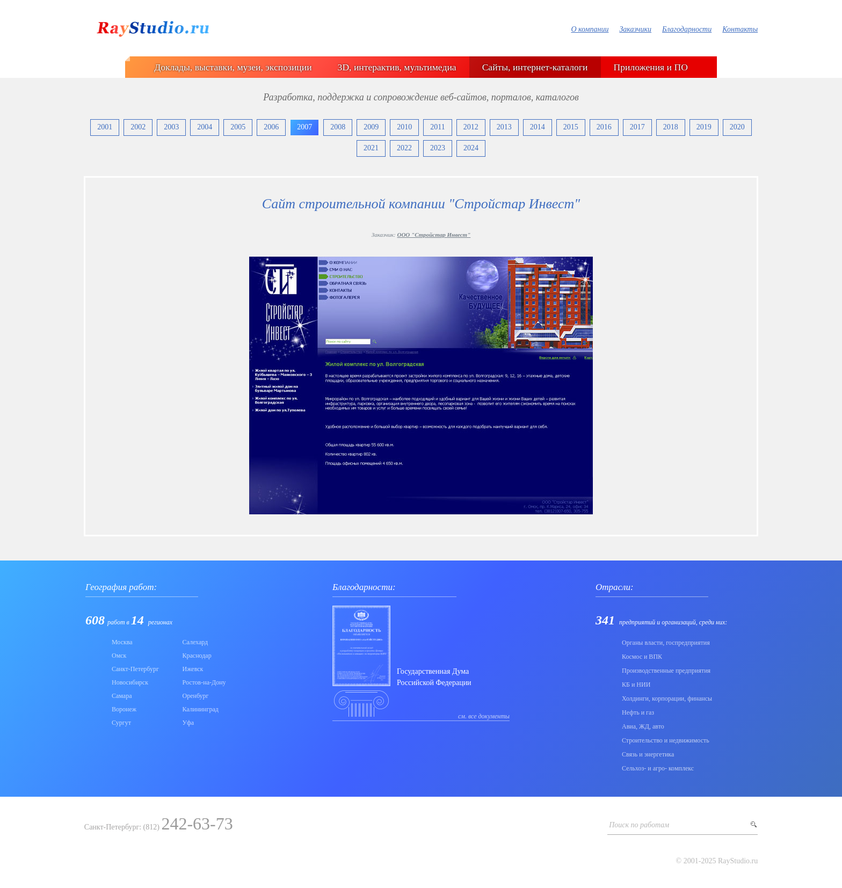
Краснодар (197, 655)
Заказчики (635, 29)
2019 (704, 127)
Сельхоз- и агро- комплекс (658, 768)
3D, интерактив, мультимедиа (397, 67)
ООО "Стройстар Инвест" (433, 234)
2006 (271, 127)
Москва (122, 642)
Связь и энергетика (648, 754)
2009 (371, 127)
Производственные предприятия (666, 670)
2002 (138, 127)
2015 (570, 127)
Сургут (121, 722)
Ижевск (193, 669)
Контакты (740, 29)
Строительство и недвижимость (665, 740)
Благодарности (687, 29)
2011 (437, 127)
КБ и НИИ (636, 684)
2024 (470, 148)
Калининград (201, 709)
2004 (204, 127)
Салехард (195, 642)
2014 (537, 127)
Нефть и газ (638, 712)
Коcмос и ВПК (642, 656)
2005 (237, 127)
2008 (337, 127)
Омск (119, 655)
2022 (404, 148)
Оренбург (196, 696)
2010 (404, 127)
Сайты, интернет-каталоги (535, 67)
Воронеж (124, 709)
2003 (171, 127)
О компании (589, 29)
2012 (470, 127)
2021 (371, 148)
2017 (637, 127)
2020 (737, 127)
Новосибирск (130, 682)
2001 (104, 127)
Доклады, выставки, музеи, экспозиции (232, 67)
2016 (604, 127)
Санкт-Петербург (135, 669)
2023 (437, 148)
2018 (670, 127)
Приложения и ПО (651, 67)
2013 (504, 127)
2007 (304, 127)
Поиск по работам (639, 825)
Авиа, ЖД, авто (643, 726)
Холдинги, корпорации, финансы (667, 698)
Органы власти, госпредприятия (666, 642)
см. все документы (484, 716)
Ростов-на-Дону (204, 682)
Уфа (188, 722)
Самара (122, 696)
